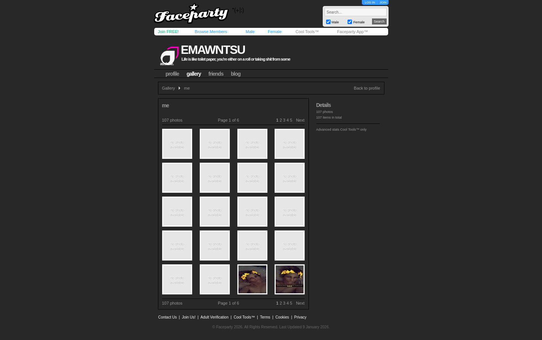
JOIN (383, 2)
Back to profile (367, 88)
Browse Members (211, 31)
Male (250, 31)
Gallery (168, 88)
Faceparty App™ (352, 31)
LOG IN (370, 2)
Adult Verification (214, 317)
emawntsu (213, 49)
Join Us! (189, 317)
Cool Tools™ (307, 31)
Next (300, 120)
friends (215, 74)
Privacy (300, 317)
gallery (194, 74)
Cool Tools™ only (353, 129)
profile (172, 74)
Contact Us (167, 317)
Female (275, 31)
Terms (265, 317)
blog (236, 74)
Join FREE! (168, 31)
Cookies (282, 317)
